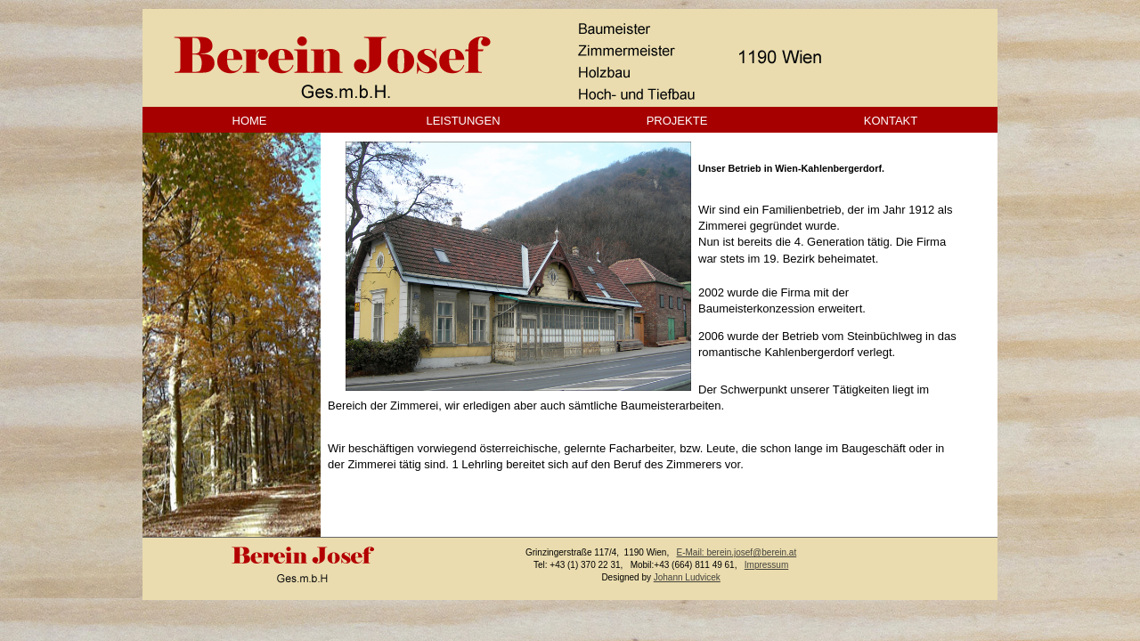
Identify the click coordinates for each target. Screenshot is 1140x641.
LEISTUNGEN (463, 120)
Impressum (766, 565)
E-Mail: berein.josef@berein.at (737, 552)
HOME (249, 120)
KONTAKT (890, 120)
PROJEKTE (677, 120)
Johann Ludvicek (687, 577)
